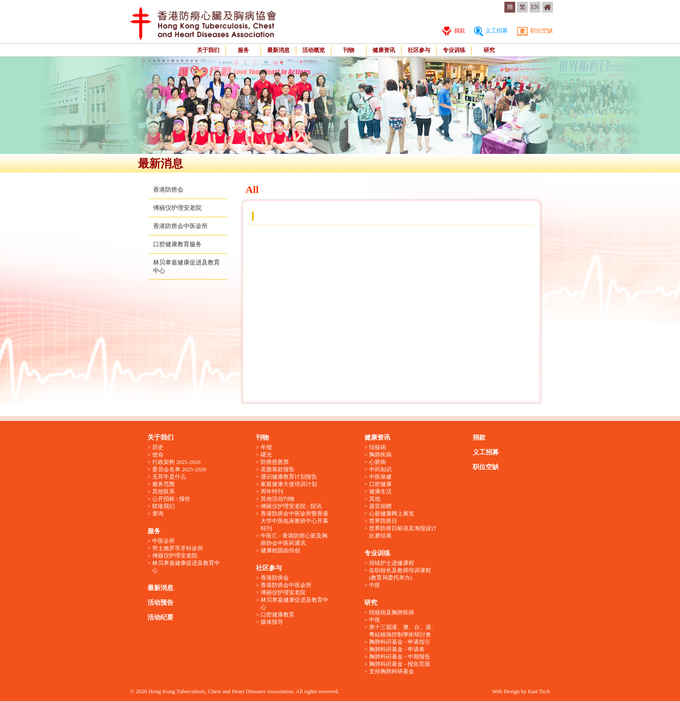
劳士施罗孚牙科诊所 (177, 548)
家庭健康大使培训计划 (289, 484)
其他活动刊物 (277, 499)
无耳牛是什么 (169, 476)
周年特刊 (272, 491)
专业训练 (454, 50)
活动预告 (160, 602)
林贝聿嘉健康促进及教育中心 (186, 567)
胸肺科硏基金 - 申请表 (397, 649)
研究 (489, 50)
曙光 (266, 454)
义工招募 (491, 30)
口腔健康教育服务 (177, 244)
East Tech (539, 691)
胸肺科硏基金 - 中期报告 (399, 656)
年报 (266, 447)
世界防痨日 (383, 521)
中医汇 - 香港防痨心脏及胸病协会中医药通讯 (294, 539)
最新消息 (278, 50)
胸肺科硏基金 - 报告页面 (399, 664)
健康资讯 (384, 50)
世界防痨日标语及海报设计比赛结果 (403, 532)
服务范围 (163, 484)
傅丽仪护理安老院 (177, 208)
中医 (374, 585)
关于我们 (208, 50)
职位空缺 (535, 30)
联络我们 (163, 506)
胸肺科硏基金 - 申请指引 (399, 642)
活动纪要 (160, 617)
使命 (157, 454)
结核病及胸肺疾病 (391, 612)
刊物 (348, 50)
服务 (243, 50)
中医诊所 (163, 541)
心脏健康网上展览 (391, 513)
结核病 (377, 447)
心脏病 (377, 462)
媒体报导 (272, 622)
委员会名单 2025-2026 (179, 469)
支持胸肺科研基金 (391, 671)
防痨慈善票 (275, 462)
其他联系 (163, 491)
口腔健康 (380, 484)
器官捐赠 (380, 506)
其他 (374, 499)
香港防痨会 (168, 189)
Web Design (506, 691)
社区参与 (419, 50)
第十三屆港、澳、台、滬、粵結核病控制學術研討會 (403, 631)
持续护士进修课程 (391, 563)
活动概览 (313, 50)
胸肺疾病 (380, 454)
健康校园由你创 (280, 550)
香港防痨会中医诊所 (180, 226)
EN (535, 7)
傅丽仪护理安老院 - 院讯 (291, 506)
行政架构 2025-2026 (176, 462)
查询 (157, 513)
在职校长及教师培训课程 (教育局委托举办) (400, 574)
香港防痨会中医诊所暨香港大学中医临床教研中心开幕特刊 (294, 520)
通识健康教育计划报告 (289, 476)
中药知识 (380, 469)
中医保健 (380, 476)
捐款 (453, 30)
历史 (157, 447)
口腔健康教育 (277, 614)
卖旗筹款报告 (277, 469)
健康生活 (380, 491)
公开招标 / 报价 (171, 499)
